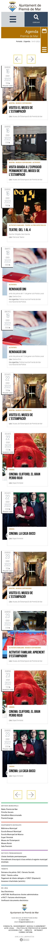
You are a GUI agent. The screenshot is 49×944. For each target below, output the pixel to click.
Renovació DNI (17, 289)
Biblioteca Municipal (9, 828)
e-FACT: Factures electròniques (13, 897)
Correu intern (26, 932)
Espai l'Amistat (7, 837)
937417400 (25, 920)
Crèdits (28, 930)
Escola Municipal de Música (12, 834)
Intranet (38, 930)
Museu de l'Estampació (10, 840)
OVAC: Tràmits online (9, 875)
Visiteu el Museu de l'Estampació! (21, 110)
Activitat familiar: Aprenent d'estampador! (27, 654)
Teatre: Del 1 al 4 (20, 230)
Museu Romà (6, 843)
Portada (19, 41)
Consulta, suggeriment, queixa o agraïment (24, 926)
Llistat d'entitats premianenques (14, 856)
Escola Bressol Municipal (11, 831)
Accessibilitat (15, 930)
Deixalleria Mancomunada (11, 815)
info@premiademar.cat (25, 922)
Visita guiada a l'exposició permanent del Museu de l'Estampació (25, 171)
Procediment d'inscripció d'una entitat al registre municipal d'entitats (24, 860)
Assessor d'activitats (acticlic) (13, 881)
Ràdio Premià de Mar (9, 809)
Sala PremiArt (6, 846)
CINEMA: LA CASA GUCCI (22, 534)
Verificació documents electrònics (14, 900)
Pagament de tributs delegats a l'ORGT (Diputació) (21, 878)
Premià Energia (7, 818)
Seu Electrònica (7, 891)
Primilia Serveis (7, 812)
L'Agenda (27, 41)
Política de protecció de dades (32, 928)
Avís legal (9, 928)
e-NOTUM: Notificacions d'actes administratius (19, 894)
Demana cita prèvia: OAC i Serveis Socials (17, 872)
